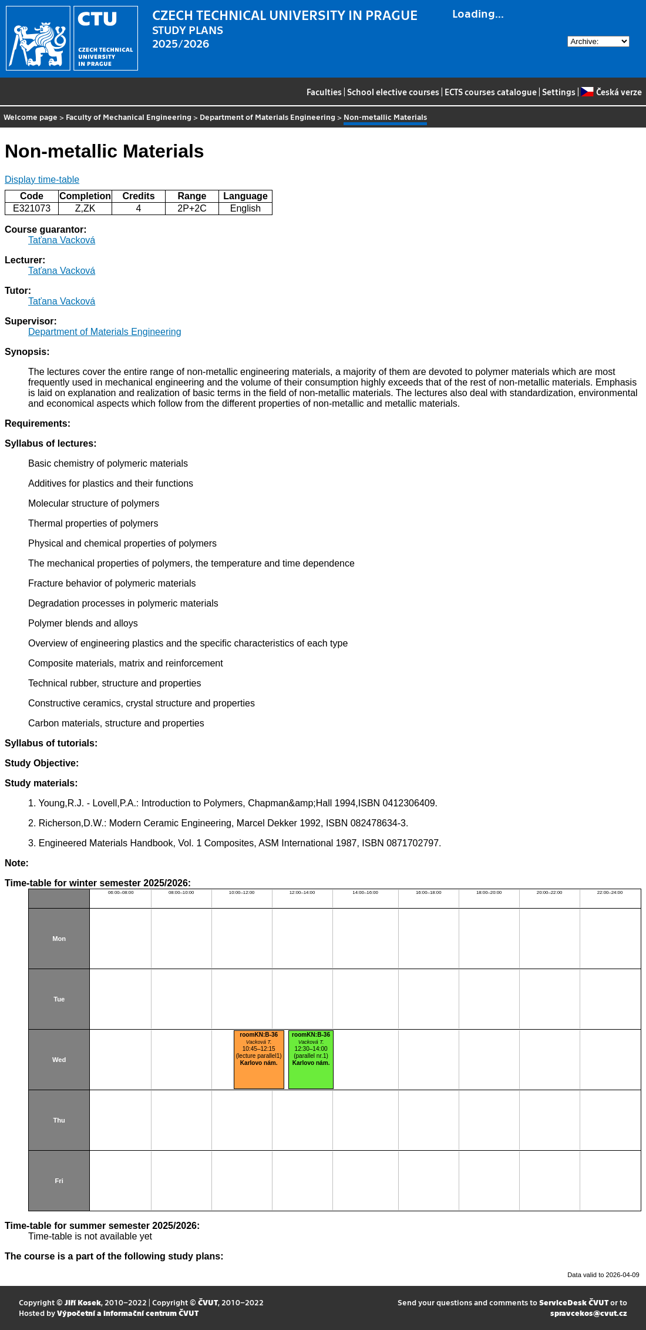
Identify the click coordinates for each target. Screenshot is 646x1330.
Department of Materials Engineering (267, 116)
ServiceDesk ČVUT (573, 1302)
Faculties (324, 91)
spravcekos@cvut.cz (588, 1312)
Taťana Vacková (61, 240)
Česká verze (611, 91)
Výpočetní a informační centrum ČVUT (127, 1312)
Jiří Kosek (83, 1302)
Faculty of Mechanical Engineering (128, 116)
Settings (559, 91)
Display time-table (42, 180)
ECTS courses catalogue (491, 91)
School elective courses (393, 91)
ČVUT (208, 1302)
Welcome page (31, 116)
